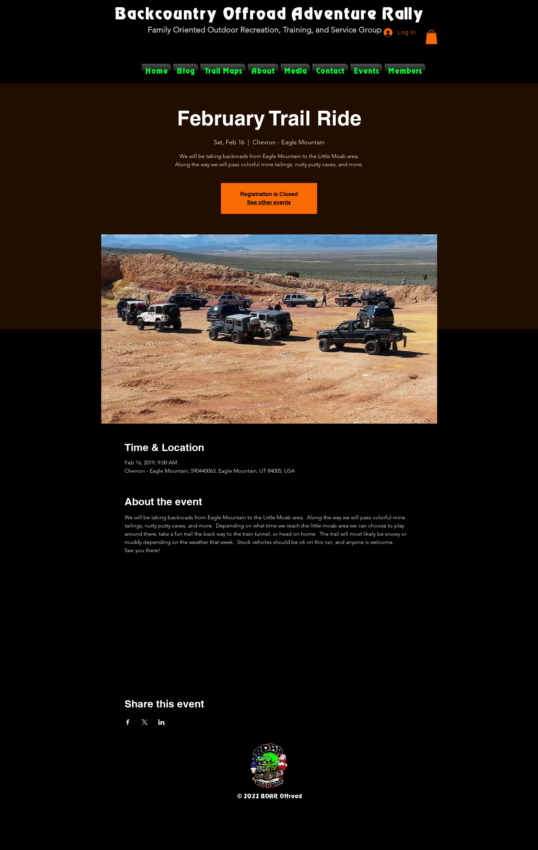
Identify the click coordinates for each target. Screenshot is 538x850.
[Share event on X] (144, 722)
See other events (269, 202)
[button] (431, 37)
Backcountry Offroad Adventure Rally (269, 12)
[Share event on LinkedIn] (161, 722)
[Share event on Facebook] (128, 722)
